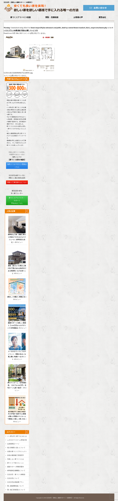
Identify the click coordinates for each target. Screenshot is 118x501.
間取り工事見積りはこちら (17, 182)
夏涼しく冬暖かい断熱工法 (16, 297)
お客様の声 (78, 17)
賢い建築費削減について (15, 486)
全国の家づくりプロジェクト (17, 451)
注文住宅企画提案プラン (15, 482)
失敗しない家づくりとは (15, 459)
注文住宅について (13, 478)
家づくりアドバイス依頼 (20, 17)
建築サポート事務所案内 (15, 467)
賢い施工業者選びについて (16, 490)
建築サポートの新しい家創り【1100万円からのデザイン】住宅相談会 (16, 325)
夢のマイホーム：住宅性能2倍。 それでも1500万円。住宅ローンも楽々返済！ (16, 385)
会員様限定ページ (13, 444)
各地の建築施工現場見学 (15, 455)
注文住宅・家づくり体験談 (16, 474)
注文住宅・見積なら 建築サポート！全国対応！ (59, 497)
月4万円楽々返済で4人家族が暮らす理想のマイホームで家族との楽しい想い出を (16, 416)
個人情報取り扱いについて (16, 447)
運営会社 (102, 17)
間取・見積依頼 (51, 17)
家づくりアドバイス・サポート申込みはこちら (17, 200)
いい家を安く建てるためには (17, 436)
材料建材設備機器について (16, 470)
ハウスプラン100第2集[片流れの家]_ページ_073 (21, 30)
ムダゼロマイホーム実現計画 (17, 440)
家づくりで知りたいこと (15, 463)
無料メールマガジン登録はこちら (17, 165)
